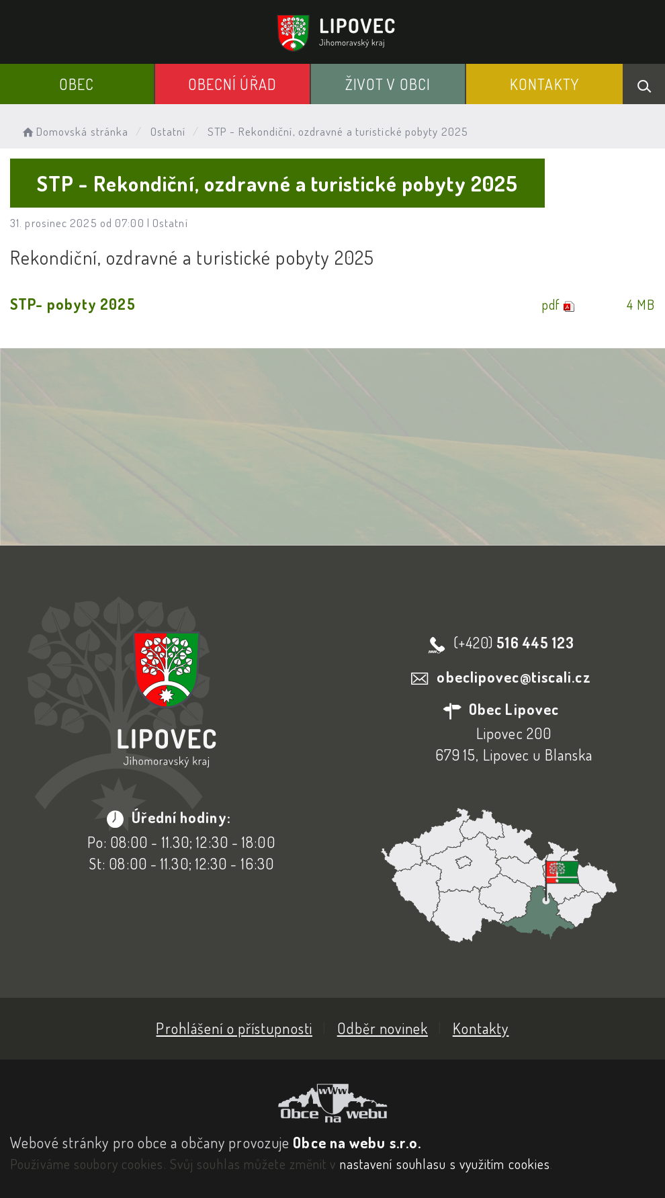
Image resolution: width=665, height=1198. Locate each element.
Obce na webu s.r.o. (357, 1142)
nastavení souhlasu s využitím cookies (445, 1163)
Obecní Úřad (232, 84)
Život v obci (388, 84)
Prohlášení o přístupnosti (234, 1028)
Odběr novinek (382, 1028)
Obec (76, 84)
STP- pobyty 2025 (73, 303)
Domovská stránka (74, 131)
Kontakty (544, 84)
